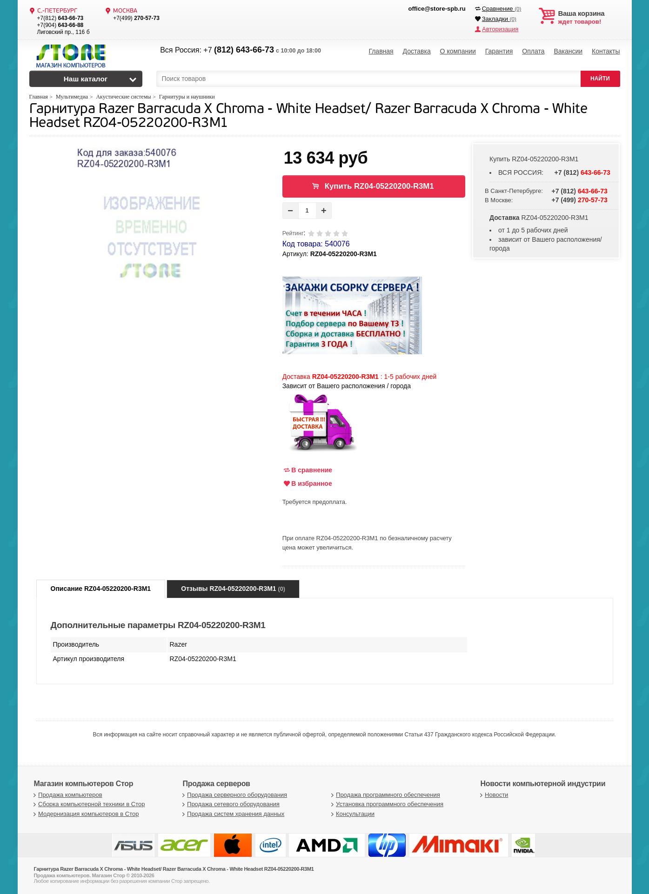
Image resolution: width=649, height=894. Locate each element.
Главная (380, 51)
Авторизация (500, 29)
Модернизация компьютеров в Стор (85, 813)
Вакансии (568, 51)
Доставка (417, 51)
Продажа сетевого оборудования (230, 804)
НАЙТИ (600, 78)
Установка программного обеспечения (386, 804)
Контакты (606, 51)
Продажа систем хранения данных (233, 813)
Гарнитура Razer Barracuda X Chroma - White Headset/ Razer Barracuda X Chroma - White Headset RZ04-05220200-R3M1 (308, 116)
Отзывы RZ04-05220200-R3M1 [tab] (233, 588)
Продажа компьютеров (67, 794)
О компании (458, 51)
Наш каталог (86, 79)
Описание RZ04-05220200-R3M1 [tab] (101, 588)
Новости (493, 794)
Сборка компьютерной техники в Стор (88, 804)
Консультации (352, 813)
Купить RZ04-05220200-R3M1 (379, 186)
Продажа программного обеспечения (384, 794)
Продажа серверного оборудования (234, 794)
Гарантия (499, 51)
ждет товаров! (589, 18)
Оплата (533, 51)
